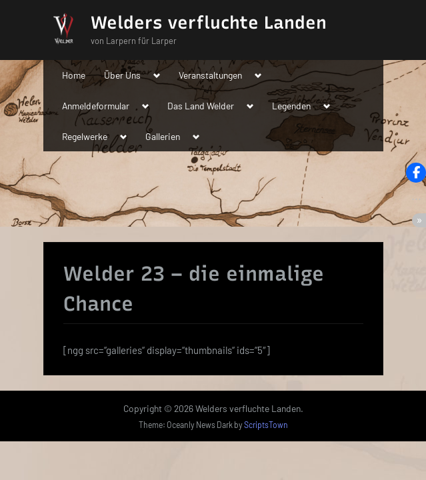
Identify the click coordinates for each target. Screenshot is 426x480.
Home (73, 75)
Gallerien (162, 136)
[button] (416, 173)
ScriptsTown (266, 424)
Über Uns (122, 75)
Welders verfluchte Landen (209, 22)
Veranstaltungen (210, 75)
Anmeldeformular (95, 105)
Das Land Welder (200, 105)
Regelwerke (84, 136)
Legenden (291, 105)
